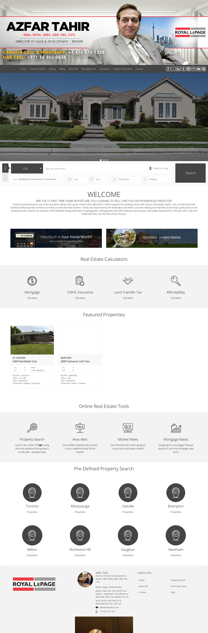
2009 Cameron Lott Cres (75, 361)
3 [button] (107, 160)
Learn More (104, 131)
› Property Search (177, 580)
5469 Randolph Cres (25, 361)
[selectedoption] (27, 168)
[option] (104, 117)
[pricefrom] (156, 179)
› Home (141, 580)
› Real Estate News (178, 586)
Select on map (158, 168)
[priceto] (126, 179)
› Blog (172, 592)
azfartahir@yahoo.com (109, 607)
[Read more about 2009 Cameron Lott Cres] (80, 357)
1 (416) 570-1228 (107, 611)
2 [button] (104, 160)
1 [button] (101, 160)
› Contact (141, 592)
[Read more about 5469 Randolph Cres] (32, 357)
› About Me (142, 586)
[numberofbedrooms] (77, 179)
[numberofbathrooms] (99, 179)
